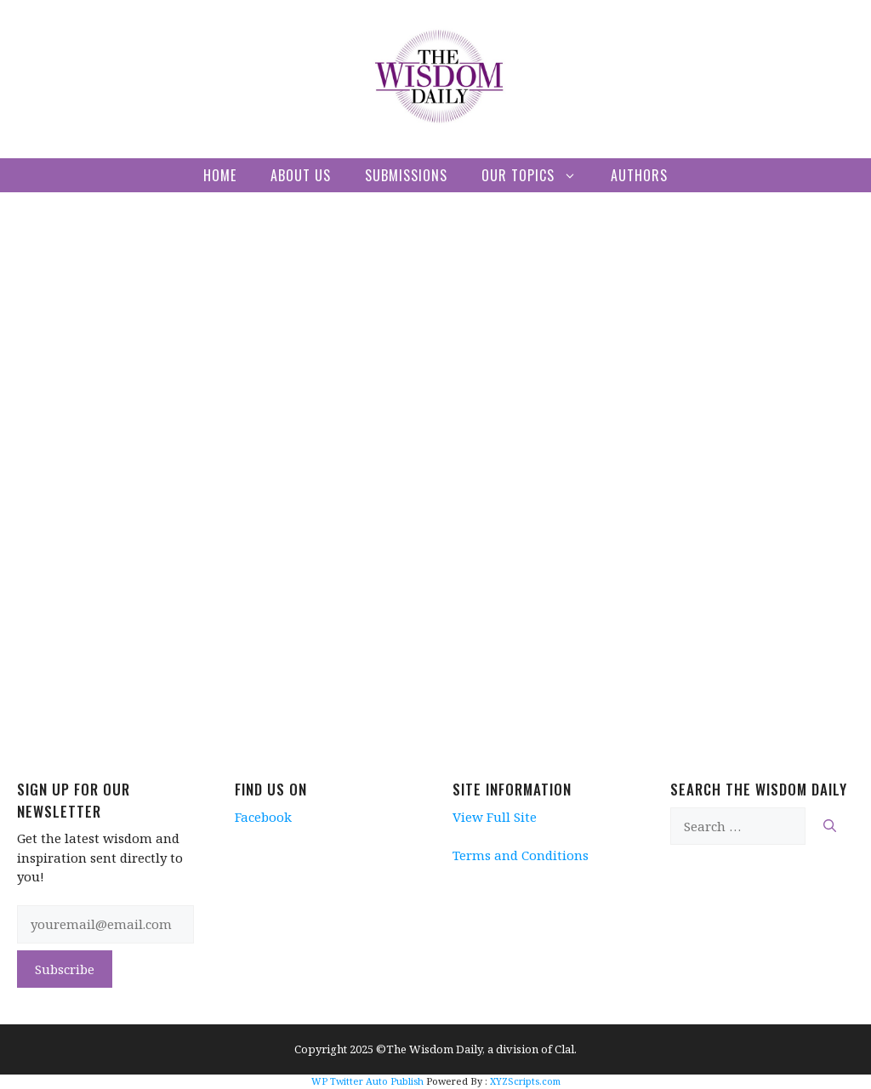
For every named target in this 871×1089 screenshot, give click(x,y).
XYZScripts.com (525, 1081)
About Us (300, 175)
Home (219, 175)
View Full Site (495, 816)
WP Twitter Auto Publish (367, 1081)
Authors (639, 175)
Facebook (263, 816)
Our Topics (537, 175)
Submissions (406, 175)
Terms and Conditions (521, 855)
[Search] (830, 826)
